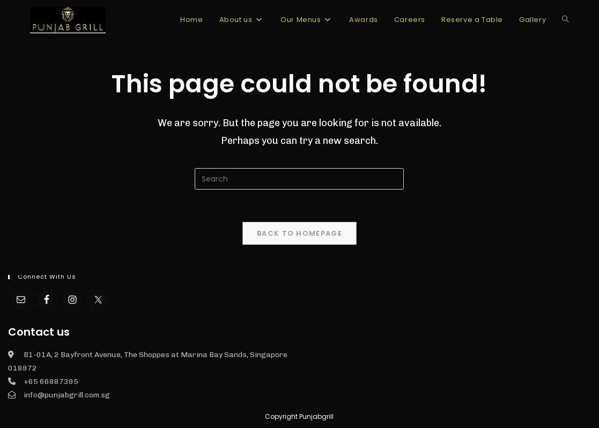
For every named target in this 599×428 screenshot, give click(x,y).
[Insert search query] (299, 179)
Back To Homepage (299, 233)
